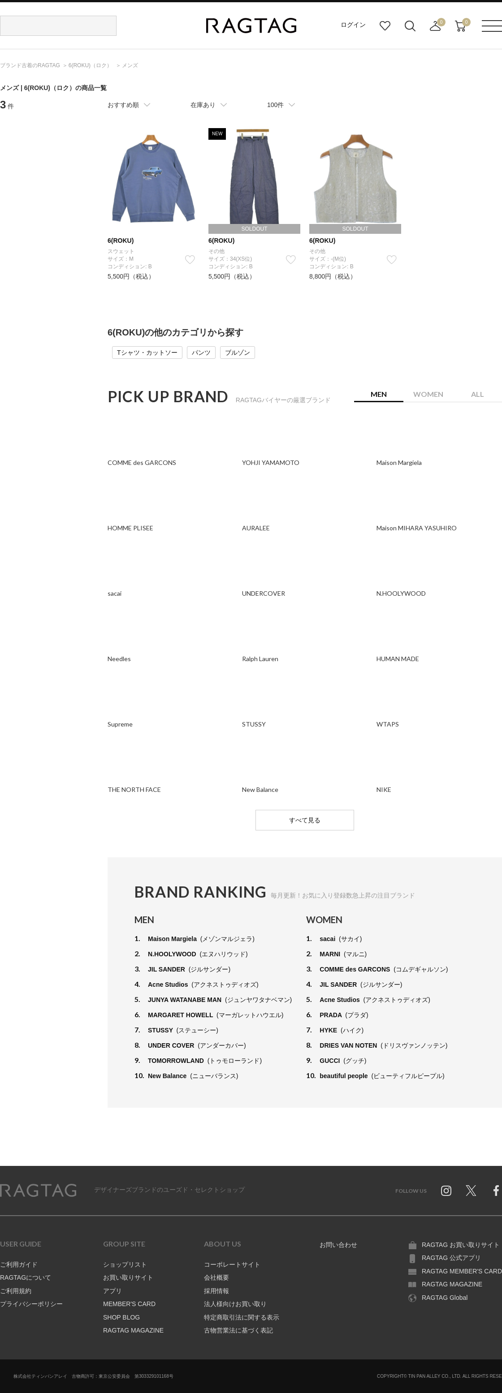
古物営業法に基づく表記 (238, 1330)
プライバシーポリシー (31, 1303)
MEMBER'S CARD (129, 1303)
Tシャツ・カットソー (147, 352)
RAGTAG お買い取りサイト (461, 1244)
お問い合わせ (338, 1244)
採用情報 (216, 1290)
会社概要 (216, 1277)
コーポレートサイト (232, 1264)
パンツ (201, 352)
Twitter (471, 1190)
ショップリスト (125, 1264)
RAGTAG (38, 1190)
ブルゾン (237, 352)
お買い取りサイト (128, 1277)
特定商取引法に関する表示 (241, 1317)
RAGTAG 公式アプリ (451, 1257)
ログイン (353, 24)
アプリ (112, 1290)
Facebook (496, 1190)
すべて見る (304, 820)
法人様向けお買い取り (235, 1303)
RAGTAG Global (444, 1297)
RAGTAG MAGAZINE (133, 1330)
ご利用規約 (15, 1290)
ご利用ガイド (19, 1264)
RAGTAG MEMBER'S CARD (462, 1271)
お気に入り (385, 26)
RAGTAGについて (25, 1277)
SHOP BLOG (121, 1317)
